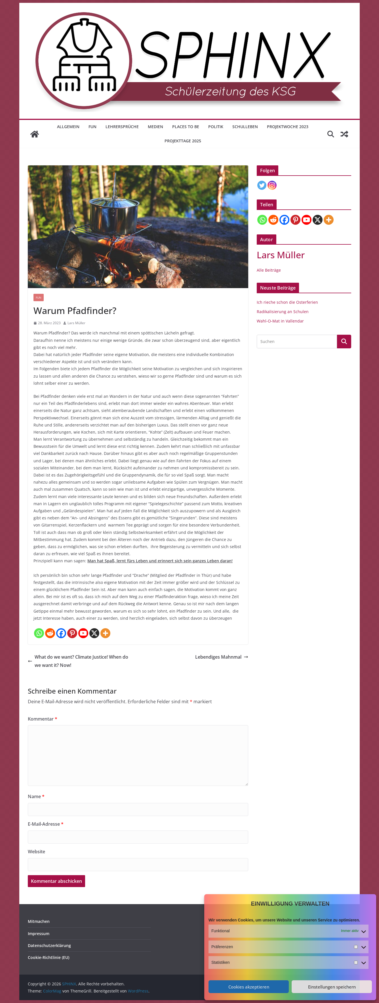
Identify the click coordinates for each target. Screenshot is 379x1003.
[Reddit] (50, 633)
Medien (155, 126)
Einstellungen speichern (332, 987)
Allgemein (68, 126)
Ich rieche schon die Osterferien (287, 302)
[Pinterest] (72, 633)
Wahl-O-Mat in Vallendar (280, 321)
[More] (105, 633)
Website (36, 851)
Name (36, 796)
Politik (215, 126)
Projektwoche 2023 (287, 126)
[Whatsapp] (39, 633)
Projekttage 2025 (183, 140)
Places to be (185, 126)
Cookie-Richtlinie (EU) (48, 957)
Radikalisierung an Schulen (283, 311)
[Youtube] (83, 633)
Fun (92, 126)
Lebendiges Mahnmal (221, 657)
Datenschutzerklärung (49, 945)
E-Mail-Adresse (46, 824)
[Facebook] (61, 633)
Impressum (38, 933)
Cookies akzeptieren (248, 987)
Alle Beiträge (269, 270)
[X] (94, 633)
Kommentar (42, 719)
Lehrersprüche (122, 126)
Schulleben (245, 126)
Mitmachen (39, 921)
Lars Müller (76, 323)
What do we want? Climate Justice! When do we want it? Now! (78, 661)
